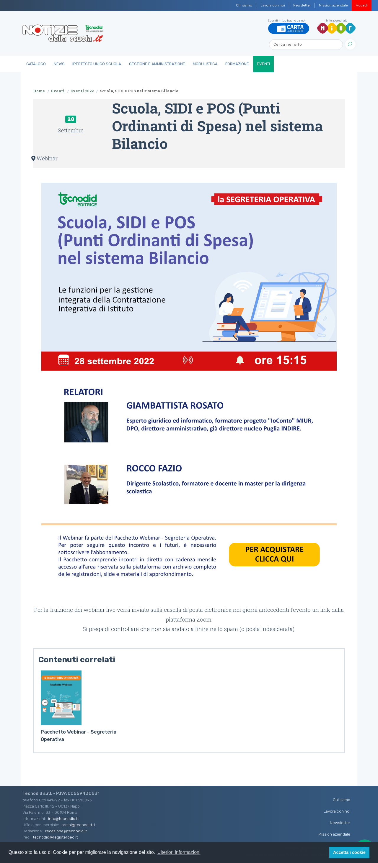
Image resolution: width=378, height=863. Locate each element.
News (59, 64)
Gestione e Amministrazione (157, 64)
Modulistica (205, 64)
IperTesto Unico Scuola (96, 64)
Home (39, 90)
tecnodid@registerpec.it (55, 837)
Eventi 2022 (82, 90)
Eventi (263, 64)
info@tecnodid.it (63, 818)
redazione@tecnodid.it (66, 831)
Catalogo (36, 64)
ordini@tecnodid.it (78, 824)
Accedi (362, 5)
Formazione (237, 64)
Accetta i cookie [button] (349, 852)
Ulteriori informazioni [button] (179, 852)
